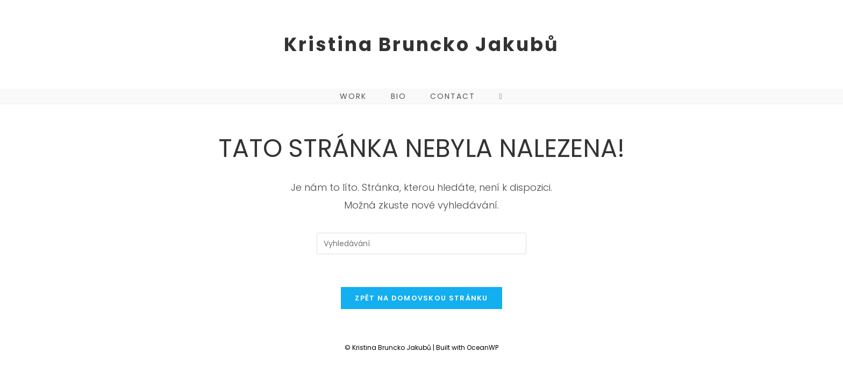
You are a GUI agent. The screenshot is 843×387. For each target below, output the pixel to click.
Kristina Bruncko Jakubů (421, 44)
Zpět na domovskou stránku (421, 298)
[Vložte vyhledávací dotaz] (421, 243)
